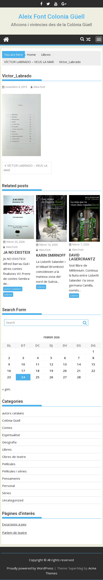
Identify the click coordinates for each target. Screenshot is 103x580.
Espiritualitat (11, 435)
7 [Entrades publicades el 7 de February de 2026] (79, 358)
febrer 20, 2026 (14, 242)
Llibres (8, 294)
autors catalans (12, 288)
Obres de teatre (14, 457)
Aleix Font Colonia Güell (51, 16)
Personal (8, 486)
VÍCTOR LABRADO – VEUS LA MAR (25, 168)
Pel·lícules (8, 464)
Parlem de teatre (14, 532)
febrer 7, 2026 (79, 244)
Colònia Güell (11, 420)
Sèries (6, 493)
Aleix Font (38, 87)
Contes (7, 428)
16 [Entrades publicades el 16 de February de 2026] (9, 371)
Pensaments (11, 478)
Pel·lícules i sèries (14, 471)
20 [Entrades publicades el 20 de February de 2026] (65, 371)
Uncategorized (12, 500)
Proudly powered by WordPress (30, 568)
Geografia (9, 442)
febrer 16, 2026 (47, 244)
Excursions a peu (14, 524)
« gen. (6, 389)
